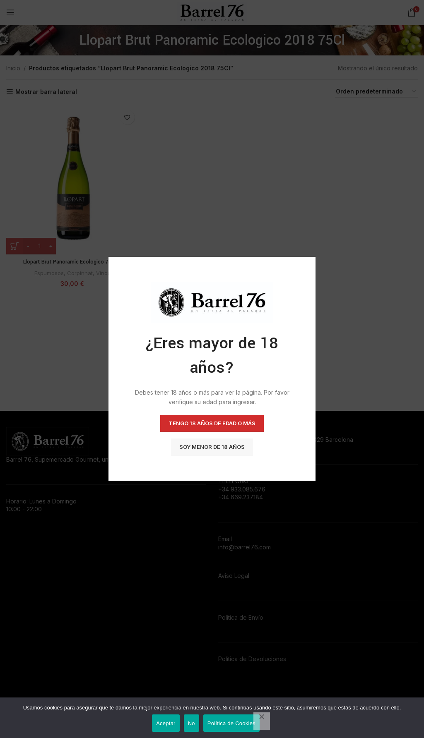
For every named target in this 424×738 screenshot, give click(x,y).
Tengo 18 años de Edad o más (212, 423)
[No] (261, 721)
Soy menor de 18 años (212, 447)
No (191, 723)
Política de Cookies (231, 723)
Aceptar (166, 723)
